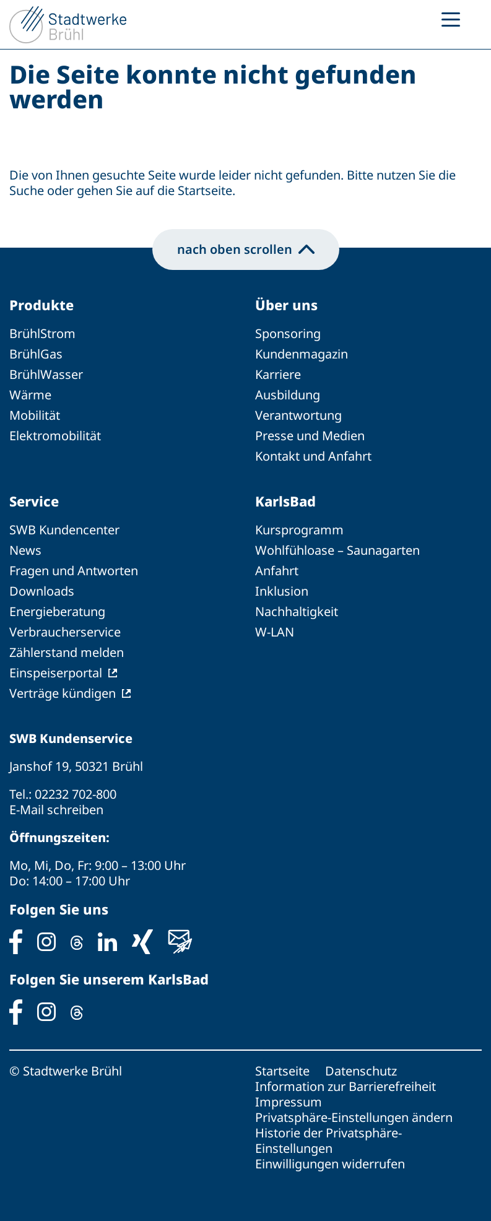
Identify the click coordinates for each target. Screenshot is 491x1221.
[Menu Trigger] (450, 18)
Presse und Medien (310, 435)
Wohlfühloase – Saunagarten (337, 550)
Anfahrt (276, 570)
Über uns (286, 304)
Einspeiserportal (55, 672)
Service (34, 501)
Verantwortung (298, 415)
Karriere (278, 374)
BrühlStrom (42, 333)
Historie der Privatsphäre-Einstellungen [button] (328, 1140)
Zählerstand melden (66, 652)
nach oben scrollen (246, 249)
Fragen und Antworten (73, 570)
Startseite (282, 1070)
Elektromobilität (55, 435)
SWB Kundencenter (64, 529)
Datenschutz (361, 1070)
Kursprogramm (299, 529)
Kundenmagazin (301, 353)
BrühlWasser (46, 374)
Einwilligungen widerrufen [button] (330, 1163)
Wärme (30, 394)
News (25, 550)
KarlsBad (285, 501)
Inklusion (281, 591)
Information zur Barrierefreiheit (345, 1086)
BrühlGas (36, 353)
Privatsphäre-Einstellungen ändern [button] (354, 1117)
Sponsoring (288, 333)
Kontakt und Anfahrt (313, 456)
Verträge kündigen (62, 693)
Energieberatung (57, 611)
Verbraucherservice (65, 632)
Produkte (41, 304)
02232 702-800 (75, 794)
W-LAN (274, 632)
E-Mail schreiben (56, 809)
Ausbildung (287, 394)
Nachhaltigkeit (296, 611)
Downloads (41, 591)
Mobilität (34, 415)
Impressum (288, 1101)
